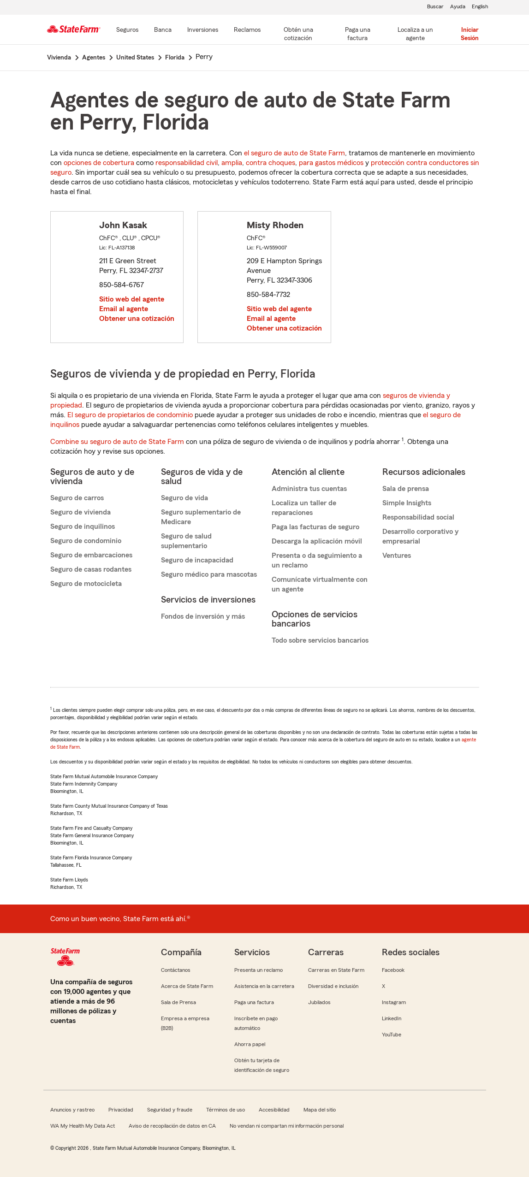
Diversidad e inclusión (333, 986)
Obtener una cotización (136, 318)
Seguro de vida (184, 498)
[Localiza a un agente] (415, 34)
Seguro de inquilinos (82, 526)
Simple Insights (406, 503)
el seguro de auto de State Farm (294, 153)
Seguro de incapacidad (197, 560)
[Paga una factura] (357, 34)
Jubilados (319, 1002)
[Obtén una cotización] (298, 34)
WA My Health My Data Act (82, 1126)
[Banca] (162, 30)
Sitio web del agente (131, 299)
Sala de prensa (405, 488)
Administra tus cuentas (309, 488)
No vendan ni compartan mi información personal (287, 1126)
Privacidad (120, 1109)
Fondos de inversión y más (203, 616)
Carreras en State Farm (336, 970)
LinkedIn (391, 1018)
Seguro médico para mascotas (209, 574)
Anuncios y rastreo (72, 1109)
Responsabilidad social (418, 517)
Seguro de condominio (85, 540)
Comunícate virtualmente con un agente (320, 584)
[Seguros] (127, 30)
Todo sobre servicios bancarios (320, 640)
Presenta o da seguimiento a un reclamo (317, 560)
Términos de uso (225, 1109)
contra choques (270, 162)
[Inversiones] (202, 30)
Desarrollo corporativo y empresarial (420, 536)
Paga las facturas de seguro (315, 527)
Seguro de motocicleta (86, 583)
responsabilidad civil (186, 162)
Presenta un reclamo (258, 970)
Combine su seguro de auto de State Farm (117, 441)
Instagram (394, 1002)
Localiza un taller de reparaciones (304, 507)
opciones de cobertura (99, 162)
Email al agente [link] (123, 309)
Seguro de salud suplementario (186, 541)
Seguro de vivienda (80, 512)
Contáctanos (175, 970)
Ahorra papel (249, 1044)
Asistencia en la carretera (264, 986)
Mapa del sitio (319, 1109)
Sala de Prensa (178, 1002)
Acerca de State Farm (187, 986)
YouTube (391, 1034)
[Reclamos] (247, 30)
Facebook (393, 970)
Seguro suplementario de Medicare (201, 517)
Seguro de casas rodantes (90, 569)
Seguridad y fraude (169, 1109)
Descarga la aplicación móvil (317, 541)
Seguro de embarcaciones (91, 555)
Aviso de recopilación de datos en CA (172, 1126)
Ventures (396, 555)
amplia (231, 162)
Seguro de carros (77, 498)
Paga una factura (254, 1002)
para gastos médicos (331, 162)
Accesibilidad (274, 1109)
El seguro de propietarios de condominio (130, 415)
